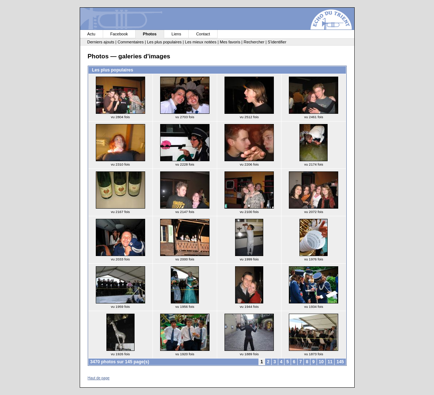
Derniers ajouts (100, 42)
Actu (91, 34)
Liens (176, 34)
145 (340, 361)
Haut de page (99, 378)
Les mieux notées (200, 42)
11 (330, 361)
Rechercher (254, 42)
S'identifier (277, 42)
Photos (149, 34)
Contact (203, 34)
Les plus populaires (164, 42)
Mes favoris (230, 42)
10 (321, 361)
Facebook (119, 34)
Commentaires (130, 42)
